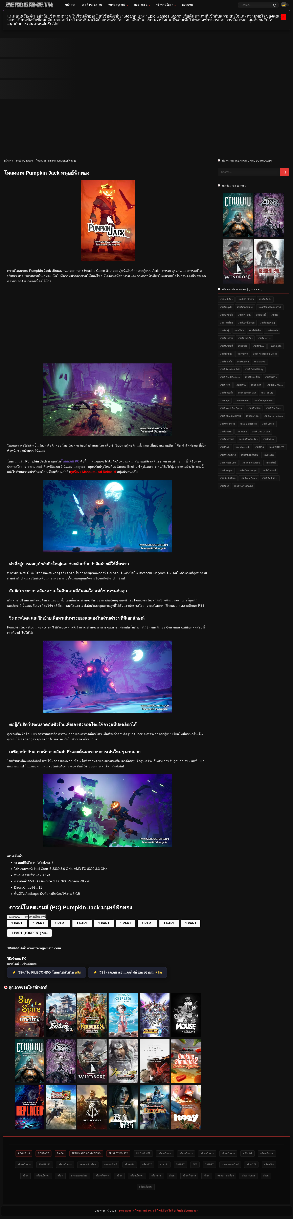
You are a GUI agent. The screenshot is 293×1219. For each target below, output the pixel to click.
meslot (29, 1165)
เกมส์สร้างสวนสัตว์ (248, 439)
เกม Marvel (260, 361)
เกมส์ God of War (261, 431)
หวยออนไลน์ (170, 1165)
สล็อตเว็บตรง (187, 1153)
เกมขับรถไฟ (271, 377)
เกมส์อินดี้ (261, 315)
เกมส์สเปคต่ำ (226, 315)
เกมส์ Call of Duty (254, 369)
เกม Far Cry (267, 392)
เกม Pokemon (242, 400)
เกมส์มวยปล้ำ (226, 392)
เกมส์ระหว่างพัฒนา (243, 486)
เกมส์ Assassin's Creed (265, 354)
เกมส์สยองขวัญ (267, 322)
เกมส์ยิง (274, 315)
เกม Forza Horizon (273, 416)
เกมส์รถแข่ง (272, 330)
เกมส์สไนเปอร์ (269, 470)
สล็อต (106, 1176)
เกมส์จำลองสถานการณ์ (269, 307)
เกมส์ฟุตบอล (226, 354)
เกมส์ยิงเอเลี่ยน (252, 377)
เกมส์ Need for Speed (231, 408)
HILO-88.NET (163, 1153)
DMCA (72, 1153)
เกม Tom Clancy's (251, 462)
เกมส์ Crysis (268, 424)
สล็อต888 (88, 1176)
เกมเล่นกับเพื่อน (227, 478)
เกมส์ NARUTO (277, 447)
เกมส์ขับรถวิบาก (228, 455)
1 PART (17, 923)
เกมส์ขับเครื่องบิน (249, 455)
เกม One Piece (227, 424)
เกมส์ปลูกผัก (275, 346)
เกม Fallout (268, 439)
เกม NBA (259, 447)
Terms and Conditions (101, 1153)
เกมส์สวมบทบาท (245, 307)
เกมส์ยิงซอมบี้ (226, 346)
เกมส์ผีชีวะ (241, 385)
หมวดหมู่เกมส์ (118, 4)
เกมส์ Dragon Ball (263, 400)
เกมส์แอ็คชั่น (265, 299)
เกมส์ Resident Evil (230, 369)
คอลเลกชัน (142, 4)
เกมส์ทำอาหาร (227, 439)
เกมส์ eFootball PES (230, 416)
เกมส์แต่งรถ (225, 431)
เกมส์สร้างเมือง (245, 338)
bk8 (265, 1165)
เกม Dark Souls (249, 478)
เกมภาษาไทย (226, 322)
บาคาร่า (230, 1165)
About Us (32, 1153)
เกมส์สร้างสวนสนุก (247, 470)
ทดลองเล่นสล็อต (145, 1165)
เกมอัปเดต (269, 455)
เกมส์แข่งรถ (243, 361)
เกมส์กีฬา (239, 330)
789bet (248, 1165)
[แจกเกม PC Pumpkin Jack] (107, 712)
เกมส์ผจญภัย (226, 307)
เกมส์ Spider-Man (247, 392)
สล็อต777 (211, 1165)
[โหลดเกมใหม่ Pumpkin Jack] (107, 435)
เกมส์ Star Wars (275, 385)
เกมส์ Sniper (226, 470)
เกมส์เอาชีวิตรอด (246, 322)
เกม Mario (225, 447)
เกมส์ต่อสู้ (224, 330)
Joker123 (97, 1165)
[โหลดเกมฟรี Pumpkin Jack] (107, 551)
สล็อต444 (192, 1165)
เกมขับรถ (242, 346)
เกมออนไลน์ (252, 416)
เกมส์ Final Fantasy (230, 377)
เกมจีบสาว (243, 354)
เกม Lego (224, 400)
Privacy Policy (136, 1153)
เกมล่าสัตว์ (271, 462)
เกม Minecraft (242, 447)
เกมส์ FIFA (225, 385)
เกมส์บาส (224, 486)
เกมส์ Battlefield (248, 424)
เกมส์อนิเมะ (258, 346)
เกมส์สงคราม (226, 338)
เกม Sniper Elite (228, 462)
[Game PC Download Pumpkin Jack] (107, 845)
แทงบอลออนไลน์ (45, 1176)
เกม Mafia (242, 431)
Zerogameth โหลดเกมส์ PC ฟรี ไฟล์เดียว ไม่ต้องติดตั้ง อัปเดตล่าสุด (158, 1212)
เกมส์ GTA (256, 385)
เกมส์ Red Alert (269, 478)
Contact (54, 1153)
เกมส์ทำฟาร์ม (264, 338)
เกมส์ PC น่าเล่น (92, 4)
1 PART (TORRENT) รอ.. (29, 933)
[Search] (275, 5)
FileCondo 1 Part (17, 916)
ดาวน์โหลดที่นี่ (37, 916)
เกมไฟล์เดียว (226, 299)
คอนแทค (187, 4)
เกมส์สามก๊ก (226, 361)
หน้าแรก (70, 4)
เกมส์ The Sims (273, 408)
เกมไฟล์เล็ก (255, 330)
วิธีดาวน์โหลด (166, 4)
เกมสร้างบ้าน (254, 408)
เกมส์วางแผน (244, 315)
